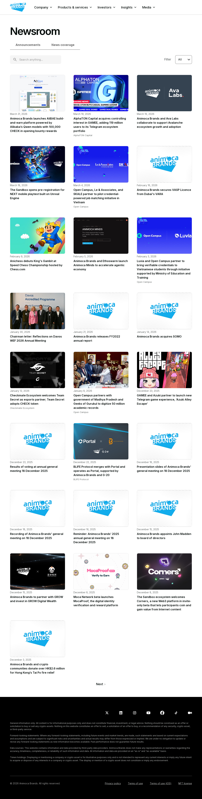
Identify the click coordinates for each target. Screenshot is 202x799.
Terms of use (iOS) (160, 783)
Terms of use (135, 783)
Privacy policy (113, 783)
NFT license (185, 783)
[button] (43, 7)
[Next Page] (101, 684)
